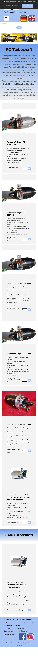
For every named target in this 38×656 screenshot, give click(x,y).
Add (29, 168)
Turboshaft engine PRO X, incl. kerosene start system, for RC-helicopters (18, 497)
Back (19, 28)
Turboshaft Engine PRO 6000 (19, 354)
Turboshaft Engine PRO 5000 (19, 283)
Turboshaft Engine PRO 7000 (19, 424)
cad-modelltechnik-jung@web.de (21, 631)
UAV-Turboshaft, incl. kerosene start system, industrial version (17, 584)
